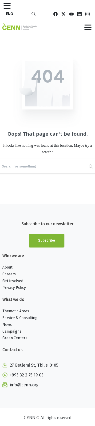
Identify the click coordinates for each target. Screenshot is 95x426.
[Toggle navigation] (7, 6)
